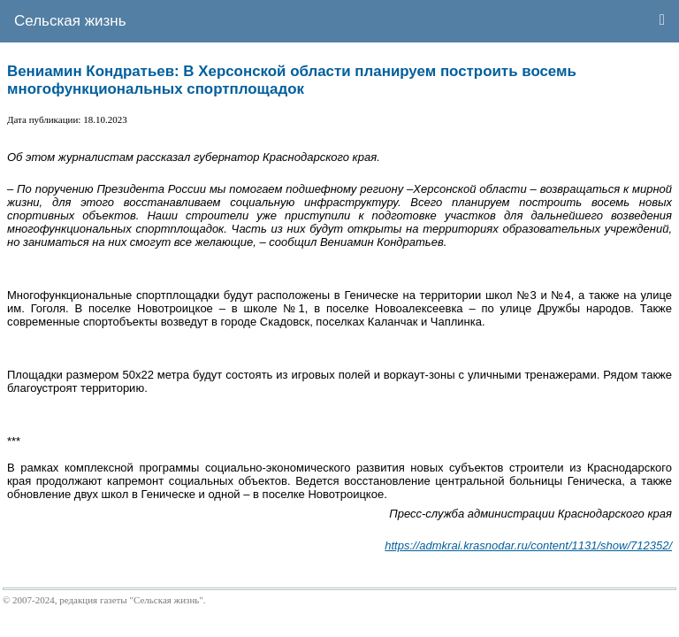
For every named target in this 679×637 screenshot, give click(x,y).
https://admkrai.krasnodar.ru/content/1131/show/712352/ (528, 545)
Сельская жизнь (70, 20)
